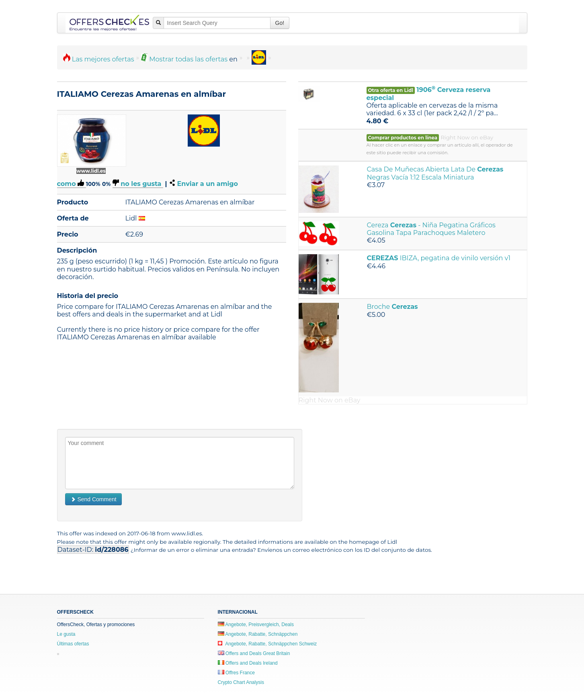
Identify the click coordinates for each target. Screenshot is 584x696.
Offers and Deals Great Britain (254, 653)
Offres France (236, 673)
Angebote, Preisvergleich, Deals (256, 624)
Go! (280, 23)
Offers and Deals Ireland (248, 663)
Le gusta (66, 634)
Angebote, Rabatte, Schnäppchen (258, 634)
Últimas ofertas (73, 644)
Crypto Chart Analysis (241, 682)
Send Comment (93, 499)
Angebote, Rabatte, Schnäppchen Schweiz (267, 644)
